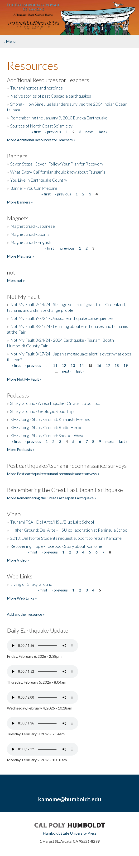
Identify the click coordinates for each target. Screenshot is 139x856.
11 (55, 365)
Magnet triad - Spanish (31, 234)
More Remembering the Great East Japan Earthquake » (51, 498)
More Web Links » (22, 598)
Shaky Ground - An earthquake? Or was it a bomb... (55, 403)
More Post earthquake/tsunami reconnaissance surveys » (53, 473)
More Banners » (20, 202)
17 (108, 365)
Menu (9, 41)
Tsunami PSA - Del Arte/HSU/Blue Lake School (52, 522)
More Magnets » (20, 256)
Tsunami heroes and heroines (36, 87)
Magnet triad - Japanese (32, 226)
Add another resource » (26, 614)
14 (81, 365)
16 (99, 365)
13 (73, 365)
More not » (16, 280)
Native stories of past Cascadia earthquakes (50, 96)
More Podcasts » (21, 449)
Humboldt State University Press (69, 833)
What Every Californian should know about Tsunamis (57, 172)
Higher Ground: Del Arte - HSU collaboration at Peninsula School (69, 530)
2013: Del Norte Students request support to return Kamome (66, 538)
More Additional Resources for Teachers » (41, 139)
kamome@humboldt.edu (69, 799)
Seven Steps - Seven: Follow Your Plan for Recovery (56, 163)
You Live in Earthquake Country (38, 180)
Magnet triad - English (30, 242)
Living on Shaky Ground (31, 584)
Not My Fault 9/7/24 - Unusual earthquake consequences (62, 318)
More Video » (18, 560)
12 (64, 365)
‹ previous (53, 131)
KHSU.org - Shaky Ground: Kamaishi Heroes (50, 419)
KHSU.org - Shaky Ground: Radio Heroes (47, 427)
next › (90, 131)
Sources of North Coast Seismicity (41, 125)
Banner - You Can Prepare (33, 188)
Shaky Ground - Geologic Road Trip (42, 411)
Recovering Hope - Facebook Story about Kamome (56, 546)
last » (103, 131)
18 (117, 365)
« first (36, 131)
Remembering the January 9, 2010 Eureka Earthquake (58, 117)
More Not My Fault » (24, 379)
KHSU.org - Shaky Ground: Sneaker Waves (48, 435)
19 (125, 365)
